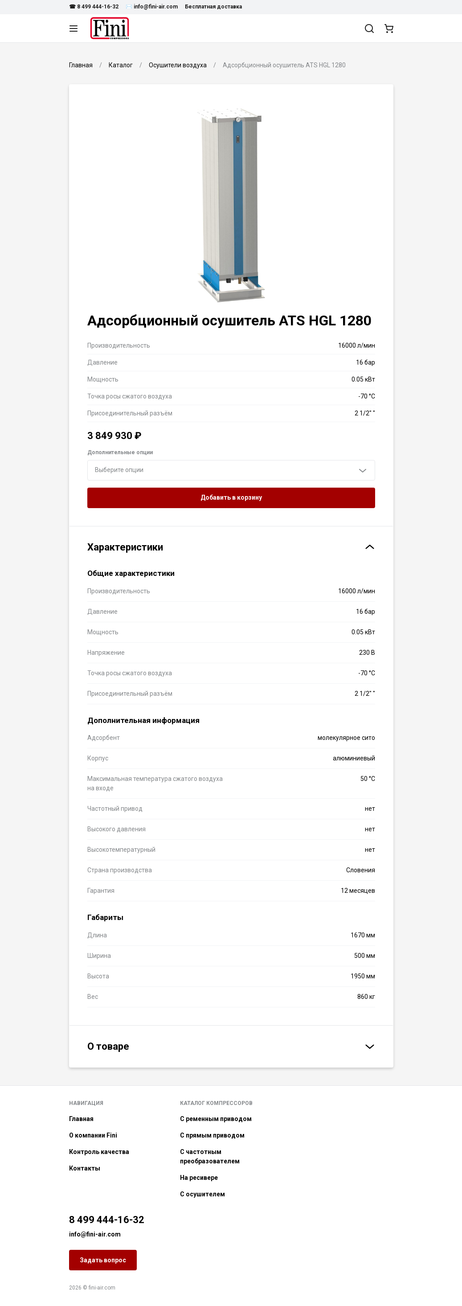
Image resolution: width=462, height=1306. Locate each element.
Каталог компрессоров (216, 1103)
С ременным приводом (216, 1118)
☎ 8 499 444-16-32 (94, 7)
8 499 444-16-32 (106, 1219)
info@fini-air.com (95, 1234)
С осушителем (202, 1194)
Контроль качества (99, 1151)
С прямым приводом (212, 1135)
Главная (81, 1118)
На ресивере (199, 1177)
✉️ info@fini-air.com (152, 7)
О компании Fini (93, 1135)
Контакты (84, 1168)
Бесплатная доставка (213, 7)
